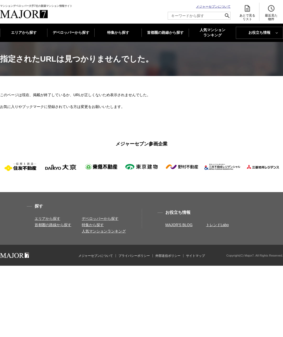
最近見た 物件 (271, 12)
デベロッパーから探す (71, 32)
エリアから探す (24, 32)
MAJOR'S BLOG (179, 225)
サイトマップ (195, 256)
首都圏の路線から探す (165, 32)
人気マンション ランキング (212, 33)
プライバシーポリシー (134, 256)
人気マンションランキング (104, 231)
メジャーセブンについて (213, 6)
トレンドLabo (217, 225)
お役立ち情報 (259, 32)
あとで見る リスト (247, 12)
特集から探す (118, 32)
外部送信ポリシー (168, 256)
